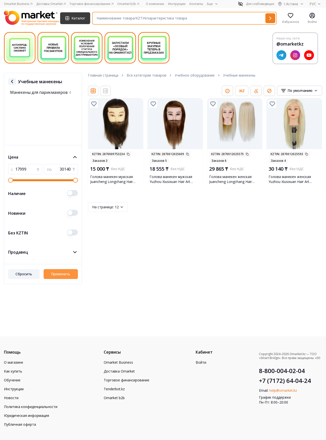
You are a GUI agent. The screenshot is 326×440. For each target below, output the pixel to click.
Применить (60, 274)
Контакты (196, 4)
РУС (315, 3)
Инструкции (177, 4)
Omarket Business (118, 362)
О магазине (13, 362)
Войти (201, 362)
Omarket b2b (114, 397)
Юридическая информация (26, 415)
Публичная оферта (20, 424)
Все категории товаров (146, 75)
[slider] (10, 180)
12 (108, 207)
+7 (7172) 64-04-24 (285, 381)
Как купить (13, 371)
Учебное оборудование (195, 75)
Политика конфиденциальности (30, 406)
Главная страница (103, 75)
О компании (155, 4)
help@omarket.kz (283, 390)
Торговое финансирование (126, 380)
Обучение (12, 380)
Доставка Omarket (119, 371)
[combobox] (299, 91)
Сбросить (24, 274)
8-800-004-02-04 (282, 371)
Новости (11, 397)
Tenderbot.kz (114, 389)
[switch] (72, 193)
